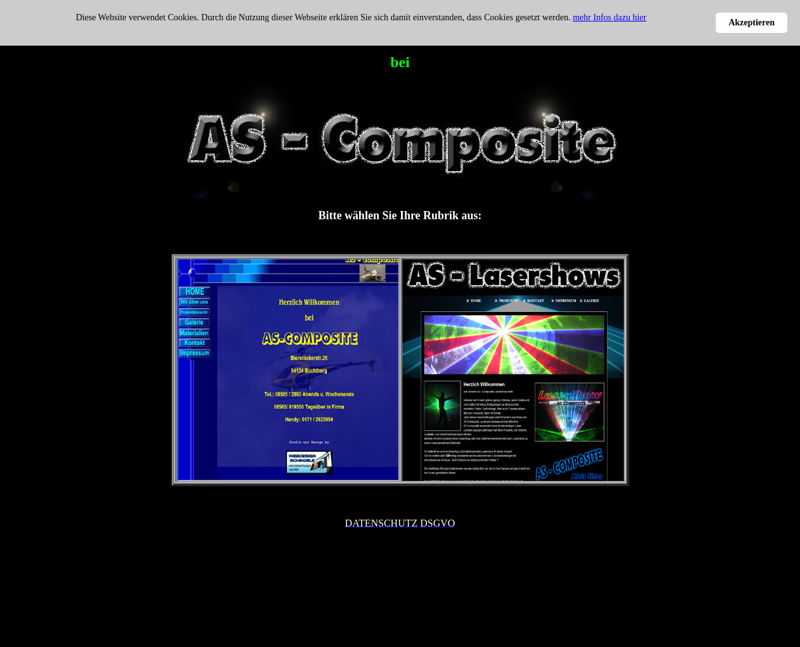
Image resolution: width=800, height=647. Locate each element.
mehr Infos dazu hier (609, 17)
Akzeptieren (751, 22)
